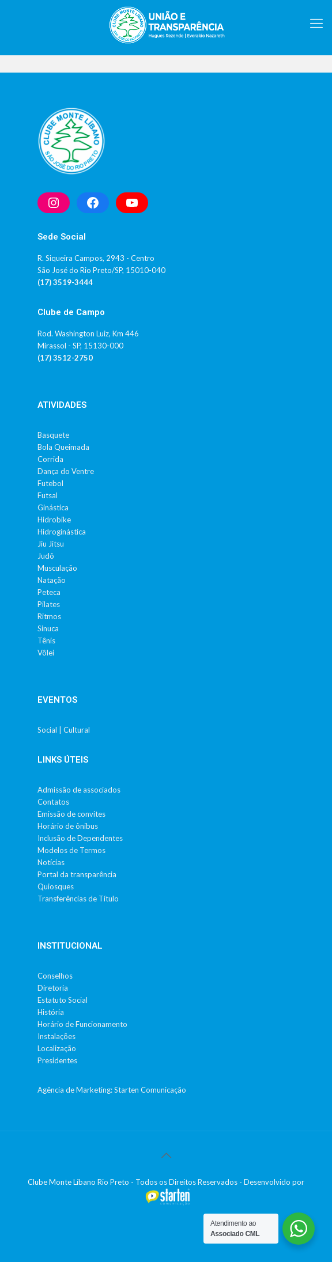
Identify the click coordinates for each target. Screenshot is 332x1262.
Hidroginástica (61, 531)
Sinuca (48, 628)
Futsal (47, 495)
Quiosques (55, 886)
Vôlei (45, 652)
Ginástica (53, 507)
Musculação (57, 568)
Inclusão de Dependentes (80, 838)
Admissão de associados (78, 789)
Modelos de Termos (71, 850)
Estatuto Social (62, 1000)
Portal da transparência (76, 874)
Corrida (50, 459)
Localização (56, 1048)
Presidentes (57, 1060)
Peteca (49, 592)
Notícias (51, 862)
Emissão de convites (71, 813)
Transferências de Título (78, 898)
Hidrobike (54, 519)
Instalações (56, 1036)
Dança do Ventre (65, 471)
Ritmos (49, 616)
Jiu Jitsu (50, 543)
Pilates (48, 604)
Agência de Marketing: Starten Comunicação (111, 1089)
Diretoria (52, 987)
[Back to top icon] (166, 1155)
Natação (51, 580)
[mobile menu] (316, 23)
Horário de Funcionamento (82, 1024)
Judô (45, 555)
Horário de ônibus (67, 826)
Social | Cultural (63, 729)
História (50, 1012)
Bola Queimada (63, 447)
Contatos (53, 801)
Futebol (50, 483)
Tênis (46, 640)
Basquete (53, 434)
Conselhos (55, 975)
